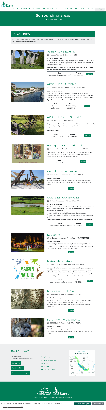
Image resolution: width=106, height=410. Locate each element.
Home (45, 19)
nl (103, 9)
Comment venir (49, 369)
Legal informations (41, 397)
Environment (67, 9)
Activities (16, 9)
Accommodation (28, 9)
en (100, 9)
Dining (39, 9)
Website (89, 74)
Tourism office (17, 368)
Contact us (16, 363)
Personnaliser (98, 404)
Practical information (84, 9)
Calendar (47, 366)
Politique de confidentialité (13, 407)
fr (96, 9)
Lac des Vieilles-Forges (20, 373)
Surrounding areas (51, 9)
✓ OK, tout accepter (82, 404)
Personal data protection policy (60, 397)
